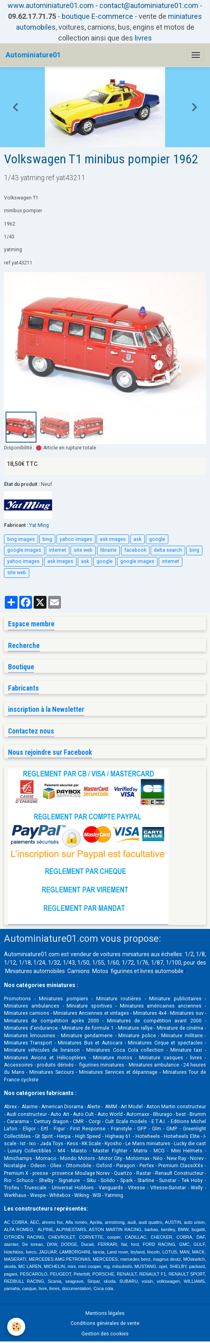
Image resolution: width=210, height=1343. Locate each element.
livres (143, 38)
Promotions (17, 999)
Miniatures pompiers (63, 999)
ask (137, 539)
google (157, 539)
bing (47, 539)
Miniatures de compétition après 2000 (51, 1021)
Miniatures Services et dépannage (118, 1072)
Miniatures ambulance (154, 1065)
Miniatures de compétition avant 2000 (156, 1021)
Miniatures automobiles (35, 971)
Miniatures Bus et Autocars (90, 1043)
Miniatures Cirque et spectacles (165, 1043)
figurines (122, 971)
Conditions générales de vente (105, 1323)
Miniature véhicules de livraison (42, 1050)
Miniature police (136, 1035)
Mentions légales (105, 1313)
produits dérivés (55, 1065)
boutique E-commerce (97, 16)
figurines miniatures (101, 1065)
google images (24, 550)
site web (83, 550)
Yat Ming (39, 525)
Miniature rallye (135, 1028)
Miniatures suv (186, 1013)
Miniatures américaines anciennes (161, 1006)
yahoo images (76, 539)
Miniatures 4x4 (149, 1013)
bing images (21, 539)
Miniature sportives (89, 1006)
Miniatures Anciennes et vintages (91, 1013)
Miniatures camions (26, 1013)
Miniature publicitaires (175, 999)
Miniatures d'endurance (31, 1028)
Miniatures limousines (29, 1035)
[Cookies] (16, 1327)
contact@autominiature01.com (148, 5)
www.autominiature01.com (51, 5)
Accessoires (18, 1065)
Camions (78, 971)
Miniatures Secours (51, 1072)
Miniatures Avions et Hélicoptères (45, 1058)
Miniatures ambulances (31, 1006)
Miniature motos (112, 1058)
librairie (108, 550)
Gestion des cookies (105, 1334)
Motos (100, 971)
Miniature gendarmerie (87, 1035)
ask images (113, 539)
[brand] (33, 55)
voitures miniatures (124, 954)
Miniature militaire (181, 1035)
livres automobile (162, 971)
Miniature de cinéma (180, 1028)
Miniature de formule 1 (88, 1028)
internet (57, 550)
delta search (168, 550)
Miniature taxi (186, 1050)
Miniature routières (118, 999)
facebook (135, 550)
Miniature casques (161, 1058)
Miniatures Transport (28, 1043)
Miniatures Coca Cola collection (125, 1050)
